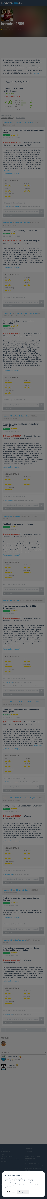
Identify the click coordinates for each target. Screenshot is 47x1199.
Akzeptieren (23, 1192)
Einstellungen (11, 1192)
